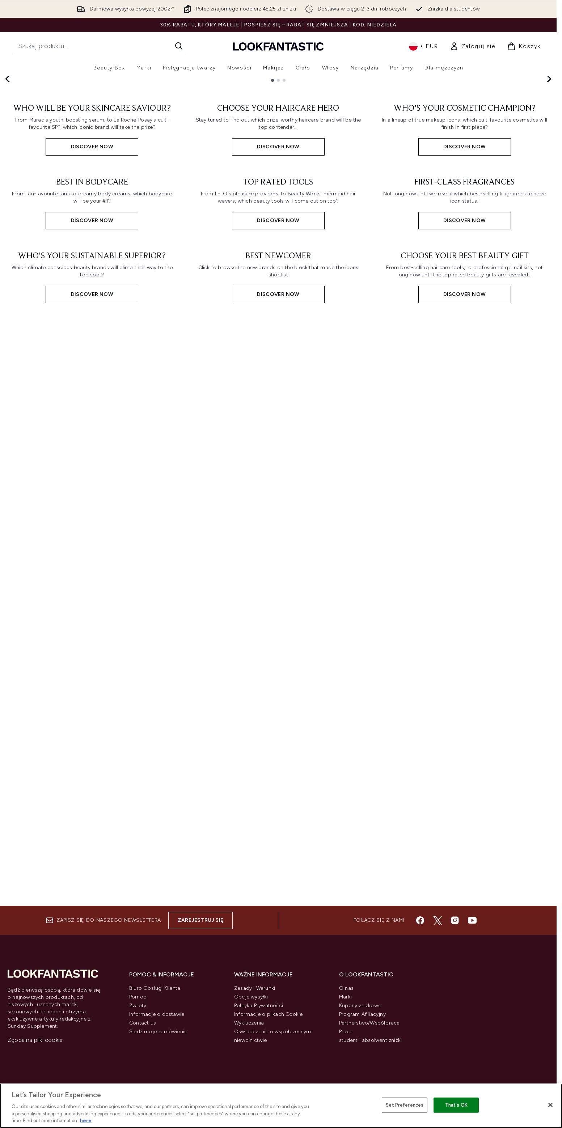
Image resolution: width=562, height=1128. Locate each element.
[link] (472, 46)
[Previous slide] (8, 166)
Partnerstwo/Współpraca (369, 1023)
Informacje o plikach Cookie (268, 1014)
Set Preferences (404, 1105)
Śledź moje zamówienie (158, 1032)
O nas (346, 988)
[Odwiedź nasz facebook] (420, 920)
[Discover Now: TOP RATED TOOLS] (278, 579)
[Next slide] (549, 166)
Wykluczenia (249, 1023)
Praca (345, 1032)
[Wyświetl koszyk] (524, 46)
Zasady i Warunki (254, 988)
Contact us (142, 1023)
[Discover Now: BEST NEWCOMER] (278, 790)
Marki (345, 997)
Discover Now (53, 181)
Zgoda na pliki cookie (35, 1039)
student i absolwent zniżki (370, 1040)
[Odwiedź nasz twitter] (437, 920)
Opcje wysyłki (251, 997)
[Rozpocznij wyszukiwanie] (100, 46)
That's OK (456, 1105)
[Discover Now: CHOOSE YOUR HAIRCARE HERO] (278, 369)
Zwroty (137, 1005)
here (86, 1120)
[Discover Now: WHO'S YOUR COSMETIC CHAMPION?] (464, 369)
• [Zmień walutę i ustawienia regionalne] (423, 46)
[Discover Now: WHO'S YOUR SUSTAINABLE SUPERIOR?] (92, 790)
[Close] (550, 1105)
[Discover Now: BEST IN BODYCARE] (92, 579)
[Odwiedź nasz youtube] (472, 920)
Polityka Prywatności (258, 1005)
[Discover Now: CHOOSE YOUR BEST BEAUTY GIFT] (464, 790)
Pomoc (137, 997)
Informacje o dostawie (156, 1014)
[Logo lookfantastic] (278, 46)
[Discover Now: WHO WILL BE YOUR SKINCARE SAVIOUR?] (92, 369)
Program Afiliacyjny (362, 1014)
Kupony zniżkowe (360, 1005)
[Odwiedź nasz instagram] (455, 920)
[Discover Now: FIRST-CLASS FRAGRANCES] (464, 579)
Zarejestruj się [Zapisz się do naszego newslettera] (200, 920)
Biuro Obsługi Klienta (154, 988)
